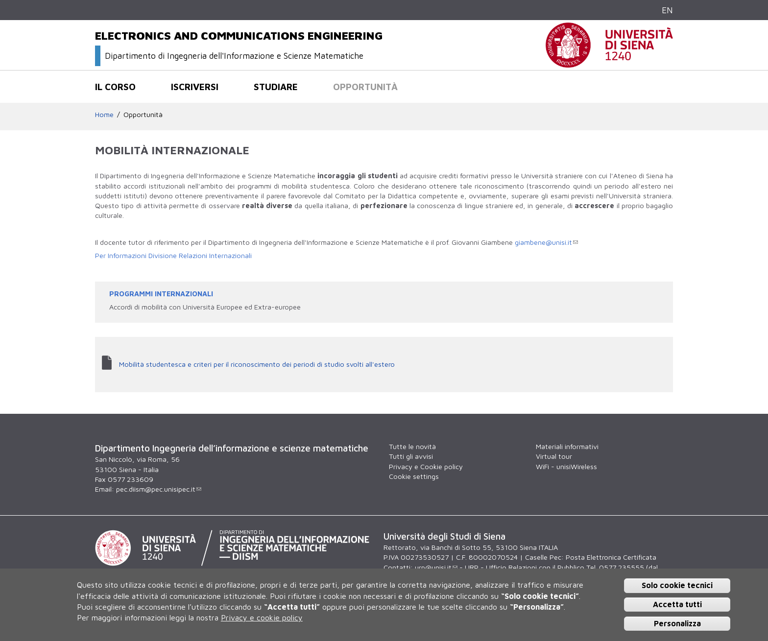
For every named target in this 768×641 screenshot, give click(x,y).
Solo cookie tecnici (677, 585)
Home (104, 114)
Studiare (276, 86)
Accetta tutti (677, 604)
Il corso (115, 86)
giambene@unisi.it (546, 242)
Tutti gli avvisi (411, 456)
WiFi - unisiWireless (566, 466)
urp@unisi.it (436, 567)
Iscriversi (194, 86)
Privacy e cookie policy (262, 617)
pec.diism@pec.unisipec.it (158, 489)
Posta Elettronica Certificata (611, 557)
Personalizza (677, 623)
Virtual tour (554, 456)
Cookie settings (414, 476)
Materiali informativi (567, 446)
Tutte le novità (412, 446)
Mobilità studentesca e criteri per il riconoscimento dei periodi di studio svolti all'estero (257, 364)
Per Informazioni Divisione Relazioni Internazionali (173, 255)
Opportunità (365, 86)
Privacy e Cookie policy (426, 466)
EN (667, 10)
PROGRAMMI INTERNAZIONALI (161, 293)
